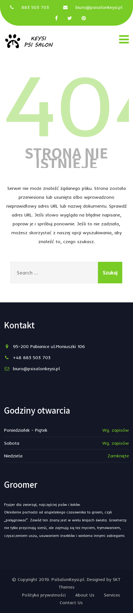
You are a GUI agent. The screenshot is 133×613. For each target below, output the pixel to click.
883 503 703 (35, 7)
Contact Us (71, 602)
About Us (84, 595)
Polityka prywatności (44, 595)
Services (112, 595)
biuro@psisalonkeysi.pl (99, 7)
